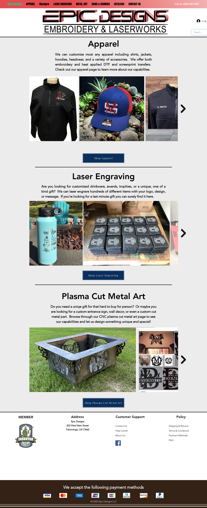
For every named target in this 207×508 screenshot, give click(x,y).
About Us (120, 435)
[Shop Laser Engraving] (103, 275)
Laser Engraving (103, 176)
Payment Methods (178, 435)
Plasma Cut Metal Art (103, 296)
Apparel (103, 44)
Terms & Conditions (179, 430)
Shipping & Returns (178, 426)
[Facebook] (118, 443)
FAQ (171, 440)
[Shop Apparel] (103, 158)
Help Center (121, 430)
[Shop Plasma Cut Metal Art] (103, 403)
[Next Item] (183, 109)
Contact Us (121, 426)
